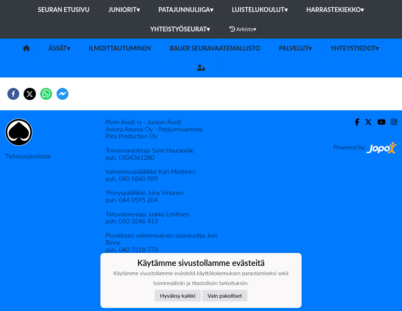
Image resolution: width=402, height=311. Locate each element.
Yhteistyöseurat (180, 29)
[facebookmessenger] (62, 94)
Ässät (59, 48)
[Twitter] (365, 122)
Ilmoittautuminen (120, 48)
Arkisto (243, 29)
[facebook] (13, 94)
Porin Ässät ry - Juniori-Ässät (143, 122)
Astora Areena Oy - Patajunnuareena (154, 129)
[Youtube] (378, 122)
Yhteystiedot (354, 48)
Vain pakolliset (225, 295)
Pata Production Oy (131, 136)
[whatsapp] (46, 94)
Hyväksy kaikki (177, 295)
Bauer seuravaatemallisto (215, 48)
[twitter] (30, 94)
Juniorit (124, 9)
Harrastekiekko (335, 9)
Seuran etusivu (64, 9)
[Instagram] (391, 122)
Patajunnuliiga (185, 9)
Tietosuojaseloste (28, 156)
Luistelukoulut (260, 9)
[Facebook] (354, 122)
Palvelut (295, 48)
